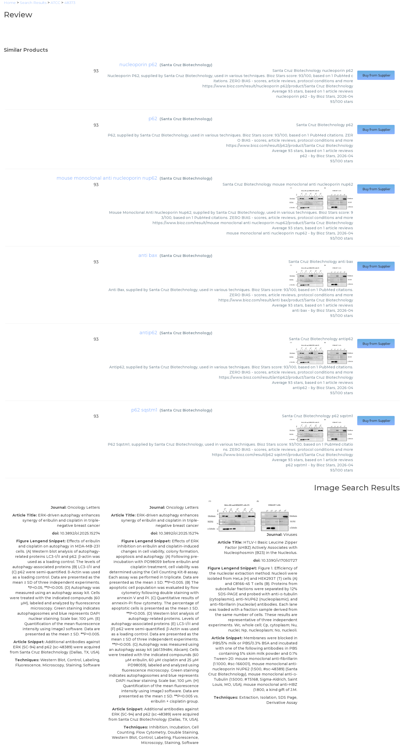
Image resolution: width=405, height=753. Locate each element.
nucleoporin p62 (138, 64)
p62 (153, 118)
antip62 (148, 333)
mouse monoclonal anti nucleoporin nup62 (107, 178)
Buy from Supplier (376, 75)
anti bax (147, 255)
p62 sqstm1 (144, 410)
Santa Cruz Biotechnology (186, 65)
